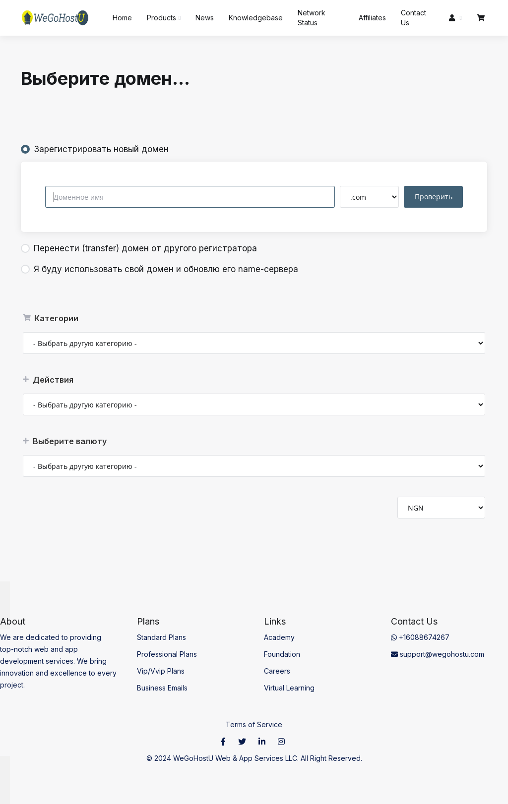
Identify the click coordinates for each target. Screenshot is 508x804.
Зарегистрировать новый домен (95, 149)
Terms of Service (254, 724)
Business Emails (162, 688)
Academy (279, 637)
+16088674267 (420, 637)
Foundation (282, 654)
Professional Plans (167, 654)
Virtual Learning (289, 688)
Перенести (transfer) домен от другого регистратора (139, 248)
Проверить (434, 196)
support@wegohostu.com (437, 654)
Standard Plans (161, 637)
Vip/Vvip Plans (161, 671)
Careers (277, 671)
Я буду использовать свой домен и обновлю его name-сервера (159, 269)
